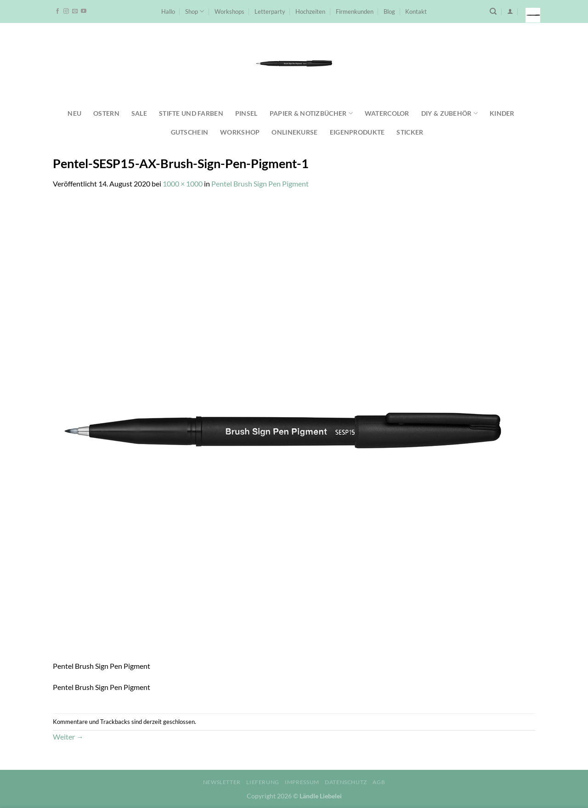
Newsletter (222, 782)
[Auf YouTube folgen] (83, 11)
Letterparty (269, 11)
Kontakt (416, 11)
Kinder (502, 113)
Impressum (302, 782)
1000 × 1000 (183, 183)
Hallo (168, 11)
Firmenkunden (354, 11)
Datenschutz (346, 782)
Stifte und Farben (191, 113)
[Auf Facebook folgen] (57, 11)
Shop (194, 11)
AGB (379, 782)
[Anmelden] (510, 11)
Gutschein (190, 132)
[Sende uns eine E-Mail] (75, 11)
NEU (74, 113)
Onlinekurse (294, 132)
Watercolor (387, 113)
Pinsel (246, 113)
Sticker (409, 132)
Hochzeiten (310, 11)
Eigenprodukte (357, 132)
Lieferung (262, 782)
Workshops (229, 11)
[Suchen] (493, 11)
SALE (139, 113)
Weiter (68, 736)
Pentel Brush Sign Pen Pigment (260, 183)
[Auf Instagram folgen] (66, 11)
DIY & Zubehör (449, 113)
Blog (389, 11)
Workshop (240, 132)
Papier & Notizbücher (311, 113)
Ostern (106, 113)
